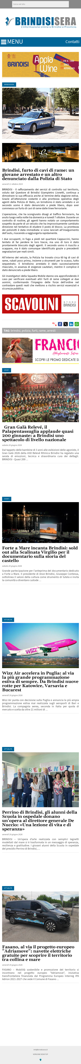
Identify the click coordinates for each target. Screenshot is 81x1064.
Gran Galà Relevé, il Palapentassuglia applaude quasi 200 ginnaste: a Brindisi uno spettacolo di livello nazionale (37, 434)
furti (34, 330)
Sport (6, 370)
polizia (26, 330)
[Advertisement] (40, 480)
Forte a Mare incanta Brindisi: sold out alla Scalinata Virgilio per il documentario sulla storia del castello (40, 554)
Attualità (8, 620)
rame (42, 330)
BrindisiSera (9, 84)
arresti (51, 330)
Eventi (6, 499)
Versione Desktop (40, 1054)
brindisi (15, 330)
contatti (72, 42)
